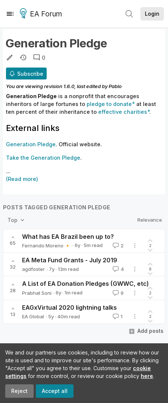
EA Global (33, 316)
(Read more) (22, 179)
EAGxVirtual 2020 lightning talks (69, 307)
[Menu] (10, 14)
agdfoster (33, 269)
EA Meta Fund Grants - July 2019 (69, 260)
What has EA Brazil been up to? (68, 236)
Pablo (115, 86)
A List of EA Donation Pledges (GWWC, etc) (85, 283)
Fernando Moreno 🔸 (46, 246)
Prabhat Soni (37, 293)
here (147, 376)
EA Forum (42, 14)
